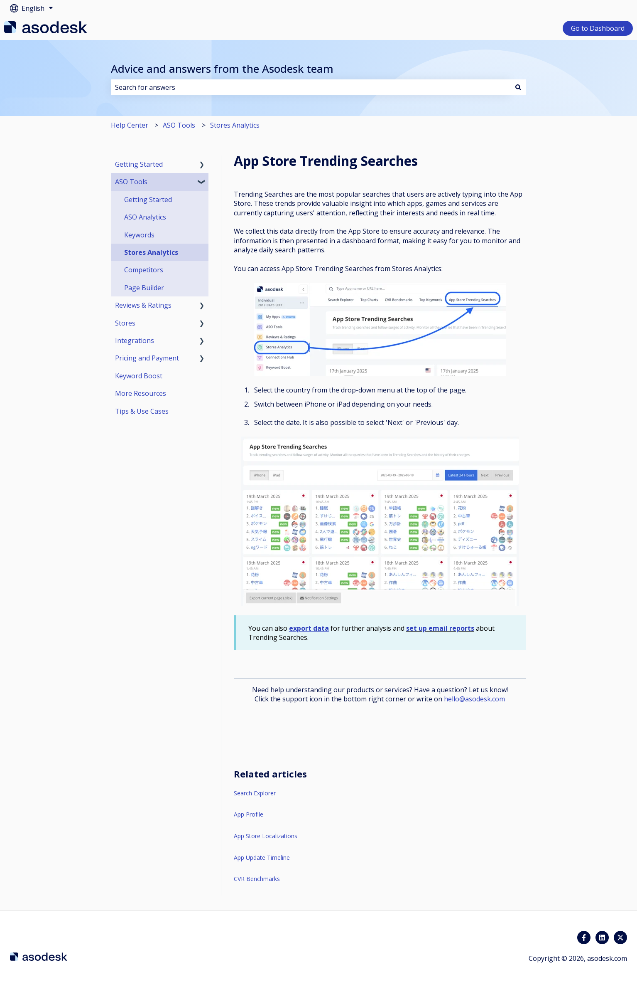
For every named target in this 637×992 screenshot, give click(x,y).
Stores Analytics (235, 125)
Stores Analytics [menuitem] (151, 252)
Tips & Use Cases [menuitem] (142, 411)
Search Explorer (255, 793)
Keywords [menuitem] (139, 234)
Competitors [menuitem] (143, 269)
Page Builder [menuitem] (144, 287)
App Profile (248, 814)
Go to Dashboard (598, 28)
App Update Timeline (262, 857)
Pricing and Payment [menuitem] (147, 358)
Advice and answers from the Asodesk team (222, 68)
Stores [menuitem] (125, 323)
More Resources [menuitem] (140, 393)
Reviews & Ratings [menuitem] (143, 305)
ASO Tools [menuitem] (131, 181)
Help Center (129, 125)
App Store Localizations (265, 836)
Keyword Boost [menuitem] (138, 375)
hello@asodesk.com (474, 698)
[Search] (518, 87)
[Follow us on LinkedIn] (602, 937)
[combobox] (310, 87)
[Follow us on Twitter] (620, 937)
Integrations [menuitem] (134, 340)
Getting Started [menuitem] (139, 164)
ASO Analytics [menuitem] (145, 217)
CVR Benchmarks (257, 879)
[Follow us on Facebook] (583, 937)
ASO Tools (179, 125)
